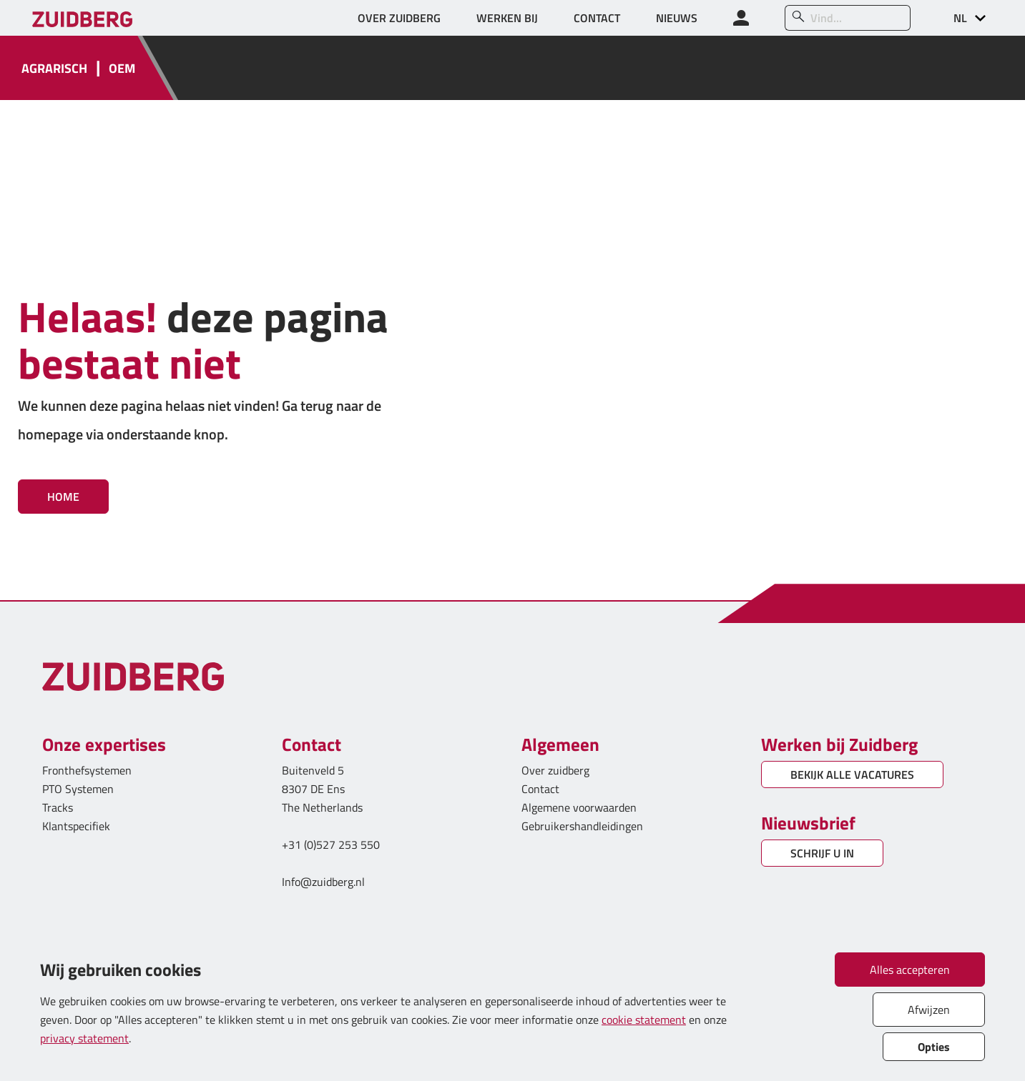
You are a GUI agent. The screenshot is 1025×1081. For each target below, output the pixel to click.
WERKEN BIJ (507, 17)
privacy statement (84, 1038)
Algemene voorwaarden (579, 807)
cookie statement (644, 1019)
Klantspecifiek (76, 826)
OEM (122, 68)
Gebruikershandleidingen (582, 826)
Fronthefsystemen (87, 770)
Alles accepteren (910, 969)
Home (63, 496)
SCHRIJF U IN (822, 853)
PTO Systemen (78, 788)
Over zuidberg (555, 770)
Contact (540, 788)
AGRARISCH (54, 68)
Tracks (57, 807)
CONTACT (597, 17)
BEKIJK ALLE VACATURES (852, 774)
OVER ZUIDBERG (399, 17)
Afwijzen (929, 1009)
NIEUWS (676, 17)
